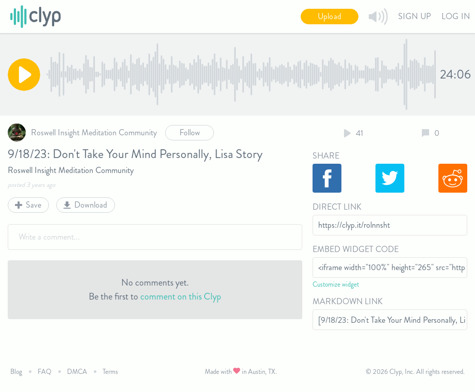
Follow (189, 132)
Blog (16, 372)
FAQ (45, 372)
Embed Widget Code (356, 249)
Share (326, 156)
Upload (329, 16)
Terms (110, 372)
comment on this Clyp (180, 296)
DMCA (77, 372)
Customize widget (336, 284)
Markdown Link (348, 301)
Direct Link (337, 207)
